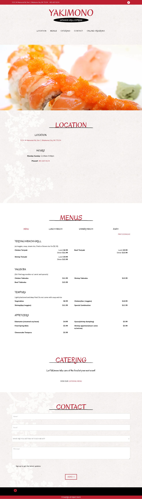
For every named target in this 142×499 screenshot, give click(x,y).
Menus (53, 31)
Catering (65, 31)
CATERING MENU (75, 381)
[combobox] (71, 439)
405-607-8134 (54, 2)
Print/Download (124, 234)
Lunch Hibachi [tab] (55, 229)
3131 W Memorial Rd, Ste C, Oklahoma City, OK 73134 (30, 2)
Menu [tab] (26, 229)
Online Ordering (96, 31)
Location (41, 31)
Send (71, 477)
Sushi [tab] (115, 229)
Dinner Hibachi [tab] (86, 229)
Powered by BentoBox (71, 497)
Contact (78, 31)
